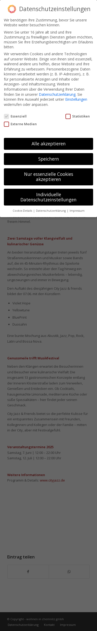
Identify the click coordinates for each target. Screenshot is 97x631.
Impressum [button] (77, 209)
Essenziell (15, 115)
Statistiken (77, 115)
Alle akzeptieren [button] (49, 142)
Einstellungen (76, 98)
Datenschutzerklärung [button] (51, 209)
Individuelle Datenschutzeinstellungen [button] (48, 195)
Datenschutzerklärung (57, 93)
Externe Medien (20, 122)
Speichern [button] (48, 158)
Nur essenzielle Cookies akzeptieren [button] (48, 175)
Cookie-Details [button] (23, 209)
